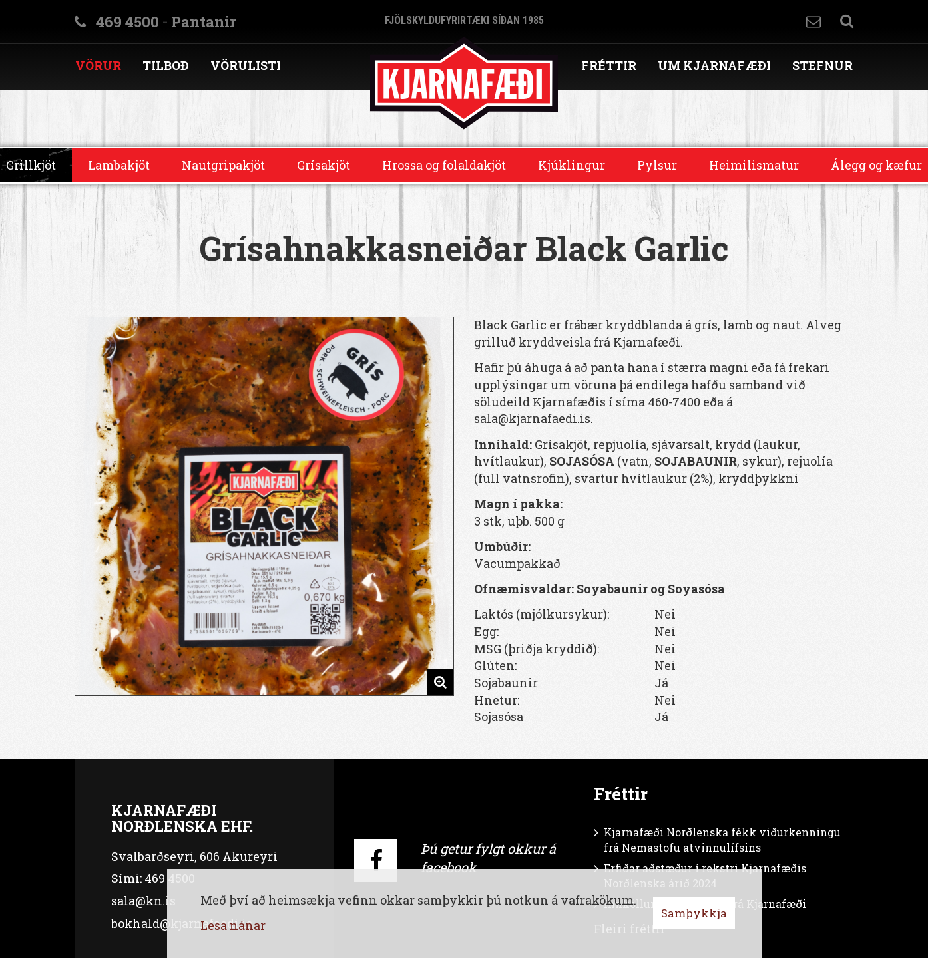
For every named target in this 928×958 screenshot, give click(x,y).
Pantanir (203, 21)
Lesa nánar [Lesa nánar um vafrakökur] (233, 925)
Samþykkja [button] (694, 913)
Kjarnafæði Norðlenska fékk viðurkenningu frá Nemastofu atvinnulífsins (722, 839)
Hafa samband (813, 21)
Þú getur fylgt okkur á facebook (488, 858)
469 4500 (127, 21)
